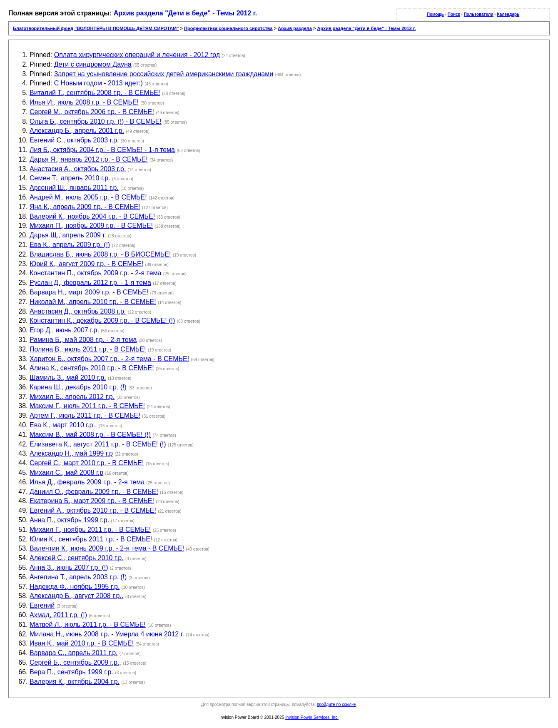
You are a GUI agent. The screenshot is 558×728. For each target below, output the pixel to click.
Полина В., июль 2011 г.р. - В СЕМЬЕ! (88, 349)
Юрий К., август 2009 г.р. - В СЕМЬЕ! (86, 263)
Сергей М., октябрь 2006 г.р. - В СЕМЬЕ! (92, 111)
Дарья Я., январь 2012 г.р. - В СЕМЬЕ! (89, 159)
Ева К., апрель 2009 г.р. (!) (70, 244)
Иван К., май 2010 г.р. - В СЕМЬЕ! (82, 643)
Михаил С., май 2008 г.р (66, 472)
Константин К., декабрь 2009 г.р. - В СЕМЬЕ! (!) (102, 320)
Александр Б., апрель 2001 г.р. (77, 130)
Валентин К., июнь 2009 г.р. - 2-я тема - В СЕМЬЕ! (107, 548)
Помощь (435, 14)
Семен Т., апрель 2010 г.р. (70, 178)
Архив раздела (295, 28)
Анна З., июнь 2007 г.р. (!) (69, 567)
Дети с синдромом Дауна (93, 64)
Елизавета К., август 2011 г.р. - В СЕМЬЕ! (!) (98, 444)
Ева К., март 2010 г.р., (63, 425)
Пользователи (478, 14)
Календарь (508, 14)
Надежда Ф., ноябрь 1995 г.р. (75, 586)
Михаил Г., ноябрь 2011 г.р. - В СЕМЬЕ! (90, 529)
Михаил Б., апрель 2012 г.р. (72, 396)
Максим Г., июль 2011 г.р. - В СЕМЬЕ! (87, 405)
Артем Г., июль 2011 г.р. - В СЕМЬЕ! (85, 415)
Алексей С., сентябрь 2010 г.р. (77, 557)
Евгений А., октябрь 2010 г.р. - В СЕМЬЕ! (93, 510)
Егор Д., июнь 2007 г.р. (64, 330)
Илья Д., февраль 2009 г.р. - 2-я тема (87, 482)
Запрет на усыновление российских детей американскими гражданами (163, 73)
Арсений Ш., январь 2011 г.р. (74, 187)
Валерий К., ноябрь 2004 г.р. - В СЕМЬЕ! (92, 216)
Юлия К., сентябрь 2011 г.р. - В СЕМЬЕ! (91, 539)
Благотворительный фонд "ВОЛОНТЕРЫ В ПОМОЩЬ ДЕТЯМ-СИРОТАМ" (96, 28)
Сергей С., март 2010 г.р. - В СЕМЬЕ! (87, 462)
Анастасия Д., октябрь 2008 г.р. (78, 311)
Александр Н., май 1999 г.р (71, 453)
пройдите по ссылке (336, 704)
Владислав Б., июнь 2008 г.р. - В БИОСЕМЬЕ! (100, 254)
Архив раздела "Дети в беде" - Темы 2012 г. (185, 13)
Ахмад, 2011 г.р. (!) (58, 614)
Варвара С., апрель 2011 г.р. (73, 652)
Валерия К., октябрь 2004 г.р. (75, 681)
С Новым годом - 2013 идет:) (98, 83)
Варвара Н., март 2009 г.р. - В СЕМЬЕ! (89, 292)
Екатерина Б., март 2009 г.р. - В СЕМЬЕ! (92, 500)
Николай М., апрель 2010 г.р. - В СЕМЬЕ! (93, 301)
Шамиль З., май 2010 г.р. (68, 377)
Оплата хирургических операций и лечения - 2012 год (137, 54)
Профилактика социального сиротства (228, 28)
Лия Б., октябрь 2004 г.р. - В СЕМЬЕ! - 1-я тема (102, 149)
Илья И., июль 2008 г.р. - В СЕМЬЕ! (84, 102)
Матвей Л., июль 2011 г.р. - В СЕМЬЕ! (88, 624)
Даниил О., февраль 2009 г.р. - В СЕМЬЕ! (94, 491)
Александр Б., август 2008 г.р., (76, 595)
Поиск (454, 14)
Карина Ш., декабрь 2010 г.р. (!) (78, 387)
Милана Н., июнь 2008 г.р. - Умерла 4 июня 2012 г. (107, 634)
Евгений (42, 605)
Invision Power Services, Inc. (312, 717)
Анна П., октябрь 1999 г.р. (69, 520)
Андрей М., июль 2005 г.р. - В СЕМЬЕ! (88, 197)
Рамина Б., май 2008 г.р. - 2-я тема (83, 339)
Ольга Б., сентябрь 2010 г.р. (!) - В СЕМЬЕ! (96, 121)
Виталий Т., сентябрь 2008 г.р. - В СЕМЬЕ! (95, 92)
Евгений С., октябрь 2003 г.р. (74, 140)
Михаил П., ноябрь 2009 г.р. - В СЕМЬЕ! (91, 225)
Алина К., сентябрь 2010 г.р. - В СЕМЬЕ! (92, 367)
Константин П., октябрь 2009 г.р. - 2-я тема (95, 273)
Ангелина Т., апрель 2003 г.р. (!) (78, 577)
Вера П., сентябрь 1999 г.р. (71, 672)
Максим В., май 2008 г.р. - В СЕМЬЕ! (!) (90, 434)
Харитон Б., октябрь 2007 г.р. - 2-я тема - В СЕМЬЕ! (109, 358)
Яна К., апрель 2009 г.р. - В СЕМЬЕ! (85, 206)
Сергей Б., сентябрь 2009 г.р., (75, 662)
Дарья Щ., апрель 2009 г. (68, 235)
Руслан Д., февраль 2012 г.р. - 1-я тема (90, 282)
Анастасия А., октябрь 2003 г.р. (78, 168)
